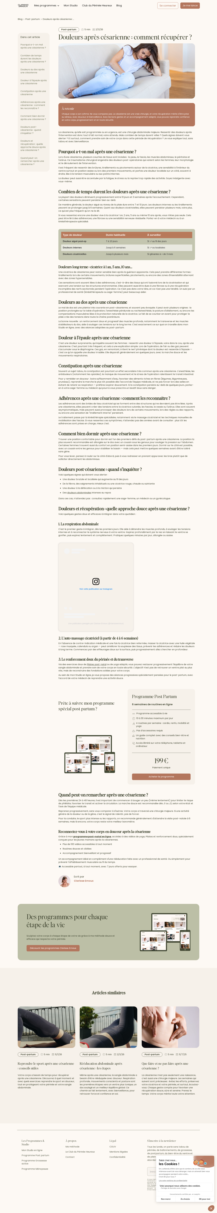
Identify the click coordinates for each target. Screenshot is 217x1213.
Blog (119, 5)
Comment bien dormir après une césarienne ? (33, 117)
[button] (46, 5)
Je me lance (190, 5)
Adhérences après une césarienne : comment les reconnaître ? (32, 105)
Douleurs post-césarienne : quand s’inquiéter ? (30, 130)
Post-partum (32, 19)
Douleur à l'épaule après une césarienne (33, 82)
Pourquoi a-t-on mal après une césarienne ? (33, 46)
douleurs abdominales (79, 492)
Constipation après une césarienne (33, 93)
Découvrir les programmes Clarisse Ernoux (53, 948)
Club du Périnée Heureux (97, 5)
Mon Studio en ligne (32, 1161)
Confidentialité (117, 1167)
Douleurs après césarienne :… (58, 19)
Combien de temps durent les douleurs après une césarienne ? (33, 58)
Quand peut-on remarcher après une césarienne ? (32, 161)
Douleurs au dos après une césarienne (32, 71)
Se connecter (168, 5)
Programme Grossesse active (34, 1173)
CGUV (112, 1157)
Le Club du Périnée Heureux (80, 1162)
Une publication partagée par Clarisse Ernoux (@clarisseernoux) (96, 623)
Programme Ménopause (35, 1179)
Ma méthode (72, 1157)
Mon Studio (71, 5)
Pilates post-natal (96, 664)
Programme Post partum (35, 1166)
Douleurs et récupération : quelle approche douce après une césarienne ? (33, 145)
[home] (23, 6)
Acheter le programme (161, 776)
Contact (70, 1167)
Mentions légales (118, 1162)
